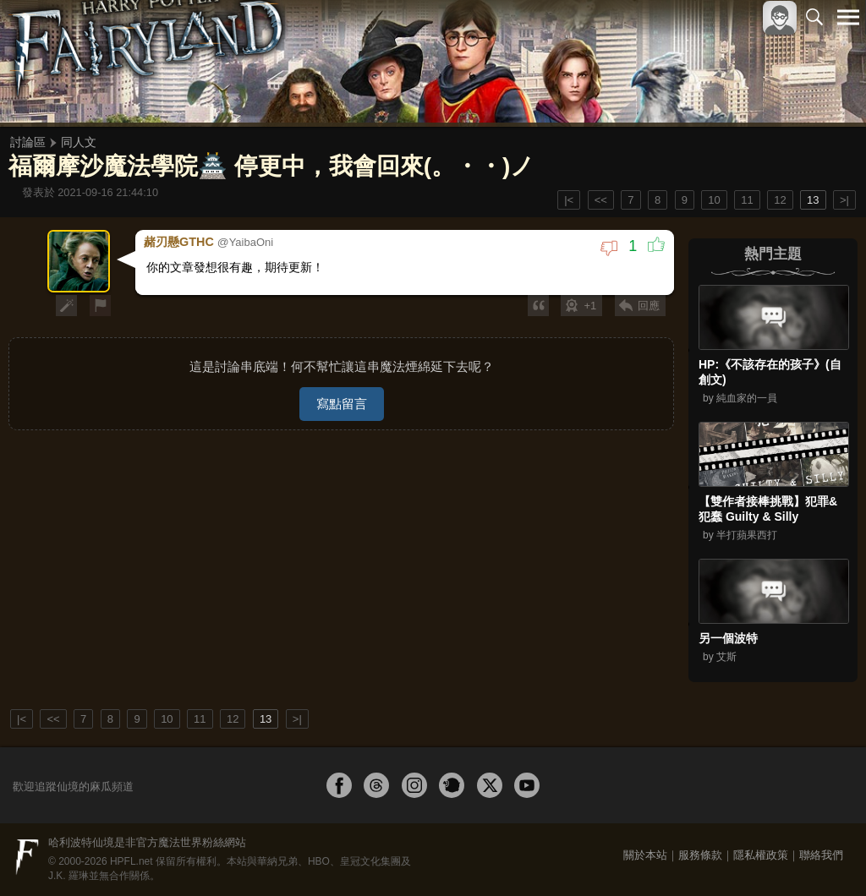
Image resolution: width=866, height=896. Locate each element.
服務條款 (700, 855)
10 (714, 200)
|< (568, 200)
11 (747, 200)
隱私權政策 (760, 855)
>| (844, 200)
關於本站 (645, 855)
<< (601, 200)
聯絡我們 (821, 855)
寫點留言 (341, 402)
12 (780, 200)
